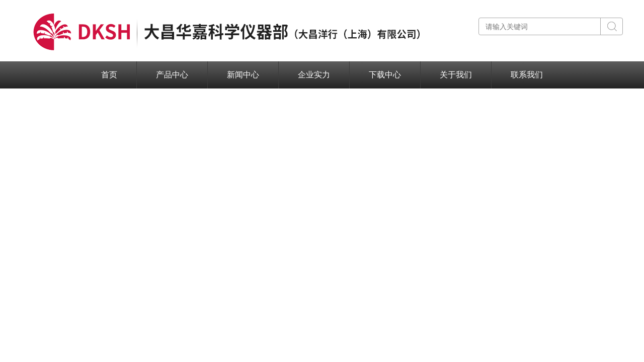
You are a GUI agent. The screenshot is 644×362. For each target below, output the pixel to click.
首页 (109, 74)
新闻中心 (243, 74)
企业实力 (314, 74)
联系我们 (527, 74)
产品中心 (172, 74)
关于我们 (456, 74)
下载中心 (385, 74)
